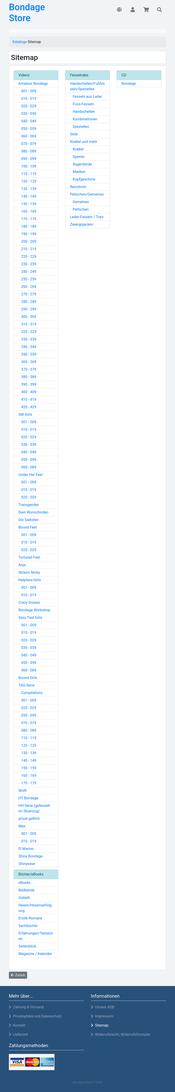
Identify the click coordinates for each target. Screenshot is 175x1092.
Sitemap (99, 1025)
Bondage (128, 83)
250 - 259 (27, 279)
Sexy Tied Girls (30, 617)
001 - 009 (27, 91)
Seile (74, 134)
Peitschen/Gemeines (87, 194)
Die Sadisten (28, 520)
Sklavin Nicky (29, 572)
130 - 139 (27, 189)
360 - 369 (27, 362)
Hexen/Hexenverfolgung (35, 908)
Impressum (102, 1016)
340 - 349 (27, 347)
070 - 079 (27, 144)
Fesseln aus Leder (86, 96)
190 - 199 (27, 234)
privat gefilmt (29, 818)
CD (123, 75)
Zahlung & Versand (26, 1007)
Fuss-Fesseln (82, 104)
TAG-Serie (26, 685)
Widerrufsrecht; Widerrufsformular (120, 1034)
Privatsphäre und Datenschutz (35, 1016)
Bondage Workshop (34, 610)
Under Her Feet (30, 474)
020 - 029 (27, 106)
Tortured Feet (29, 557)
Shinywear (26, 864)
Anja (22, 565)
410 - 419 (27, 399)
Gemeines (79, 202)
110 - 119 (27, 174)
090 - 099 (27, 159)
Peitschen (79, 209)
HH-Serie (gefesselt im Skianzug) (34, 808)
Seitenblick (27, 946)
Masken (77, 172)
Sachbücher (28, 926)
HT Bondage (28, 798)
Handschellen (82, 111)
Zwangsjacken (81, 224)
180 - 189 (27, 226)
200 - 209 (27, 241)
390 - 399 (27, 384)
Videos (24, 75)
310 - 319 (27, 324)
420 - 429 (27, 407)
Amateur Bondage (33, 83)
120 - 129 (27, 181)
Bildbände (26, 890)
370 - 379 (27, 369)
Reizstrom (78, 187)
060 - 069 (27, 136)
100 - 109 (27, 166)
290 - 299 (27, 309)
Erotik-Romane (30, 918)
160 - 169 (27, 211)
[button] (119, 10)
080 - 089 (27, 151)
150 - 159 (27, 204)
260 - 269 (27, 286)
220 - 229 (27, 256)
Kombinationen (83, 119)
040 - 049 (27, 121)
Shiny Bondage (30, 856)
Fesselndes (79, 75)
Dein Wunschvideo (33, 512)
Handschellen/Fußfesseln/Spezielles (87, 86)
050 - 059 (27, 128)
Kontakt (17, 1025)
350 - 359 (27, 354)
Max (22, 826)
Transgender (28, 505)
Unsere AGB (102, 1007)
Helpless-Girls (29, 580)
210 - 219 (27, 249)
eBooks (24, 882)
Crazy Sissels (29, 602)
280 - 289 (27, 301)
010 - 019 (27, 98)
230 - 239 (27, 264)
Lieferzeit (18, 1034)
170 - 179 (27, 219)
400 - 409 (27, 392)
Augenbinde (81, 164)
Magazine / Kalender (35, 954)
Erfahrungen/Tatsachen (35, 936)
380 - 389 (27, 377)
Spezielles (79, 126)
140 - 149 (27, 196)
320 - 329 (27, 332)
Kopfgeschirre (82, 179)
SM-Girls (25, 414)
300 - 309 (27, 317)
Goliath (24, 898)
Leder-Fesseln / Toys (86, 217)
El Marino (26, 849)
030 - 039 (27, 113)
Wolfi (22, 790)
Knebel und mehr (83, 141)
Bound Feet (27, 527)
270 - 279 (27, 294)
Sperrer (77, 157)
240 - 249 (27, 271)
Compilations (30, 693)
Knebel (77, 149)
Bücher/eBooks (31, 874)
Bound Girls (27, 678)
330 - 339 (27, 339)
